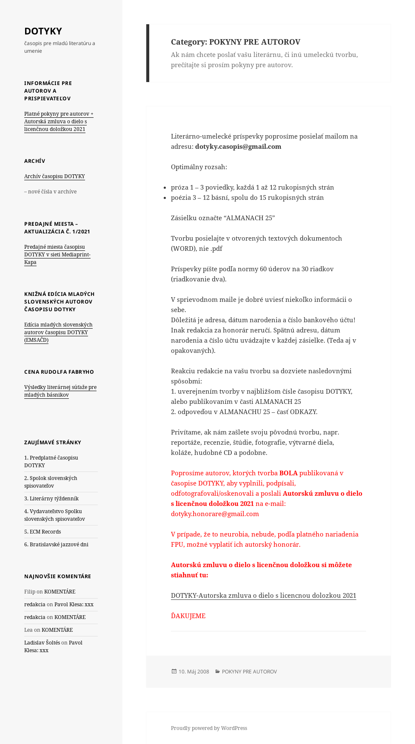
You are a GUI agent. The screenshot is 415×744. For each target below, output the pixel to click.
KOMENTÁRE (59, 591)
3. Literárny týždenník (51, 498)
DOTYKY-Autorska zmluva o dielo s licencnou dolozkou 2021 (263, 595)
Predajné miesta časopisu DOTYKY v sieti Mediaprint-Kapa (57, 254)
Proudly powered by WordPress (209, 728)
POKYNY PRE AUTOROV (249, 671)
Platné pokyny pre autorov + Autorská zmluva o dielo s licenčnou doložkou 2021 (59, 121)
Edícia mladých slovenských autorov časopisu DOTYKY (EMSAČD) (58, 332)
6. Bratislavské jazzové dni (56, 544)
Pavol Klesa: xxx (74, 604)
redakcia (34, 604)
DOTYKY (43, 30)
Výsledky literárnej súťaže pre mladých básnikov (60, 390)
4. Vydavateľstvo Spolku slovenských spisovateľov (54, 515)
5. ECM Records (42, 531)
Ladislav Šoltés (42, 642)
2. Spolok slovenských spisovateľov (50, 481)
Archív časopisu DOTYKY (54, 176)
